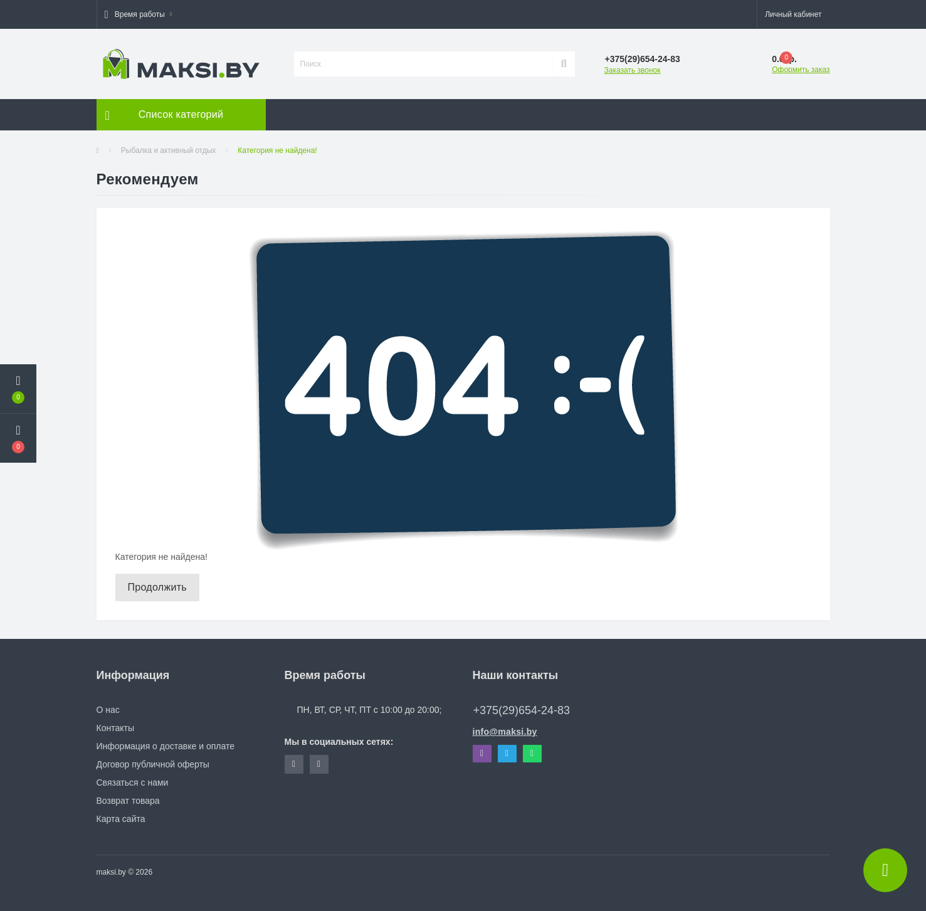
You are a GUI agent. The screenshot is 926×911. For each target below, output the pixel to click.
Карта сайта (121, 819)
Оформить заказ (800, 69)
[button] (138, 14)
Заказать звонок (632, 70)
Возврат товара (128, 801)
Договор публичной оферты (153, 764)
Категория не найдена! (277, 150)
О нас (108, 710)
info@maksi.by (505, 732)
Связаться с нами (133, 782)
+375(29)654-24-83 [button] (522, 710)
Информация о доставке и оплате (165, 746)
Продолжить (157, 587)
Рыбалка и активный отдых (168, 150)
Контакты (115, 728)
